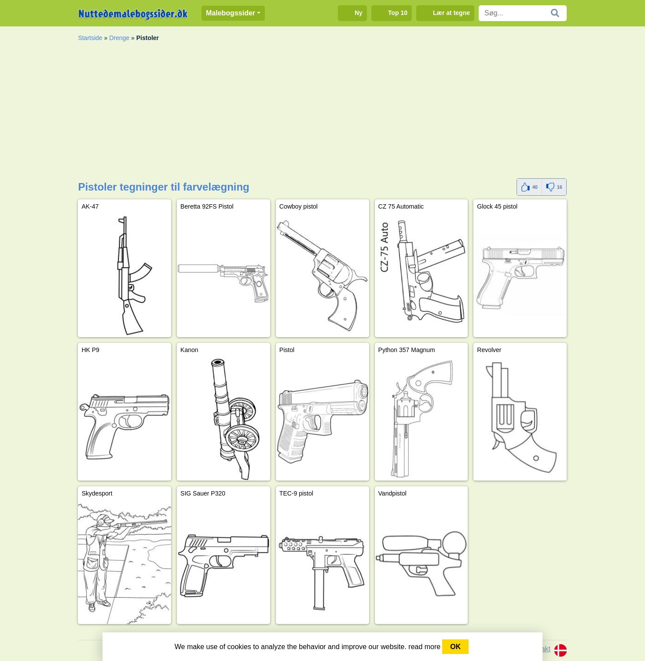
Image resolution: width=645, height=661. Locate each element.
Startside (90, 37)
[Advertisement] (322, 112)
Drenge (119, 37)
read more (424, 646)
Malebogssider (230, 13)
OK (455, 646)
